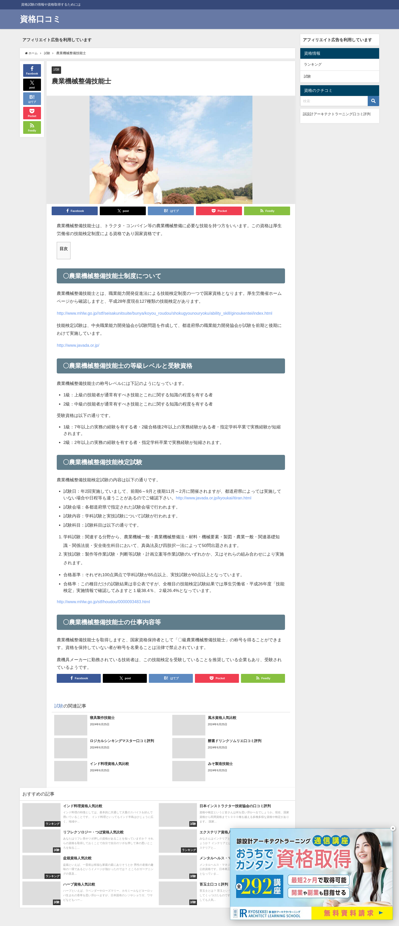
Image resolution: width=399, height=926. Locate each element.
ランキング (313, 64)
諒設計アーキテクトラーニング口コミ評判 (336, 114)
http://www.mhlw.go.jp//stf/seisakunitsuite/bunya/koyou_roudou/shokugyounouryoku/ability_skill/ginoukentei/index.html (169, 313)
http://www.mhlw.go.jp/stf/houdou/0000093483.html (105, 602)
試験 (56, 69)
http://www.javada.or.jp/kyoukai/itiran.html (215, 498)
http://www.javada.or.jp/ (79, 345)
